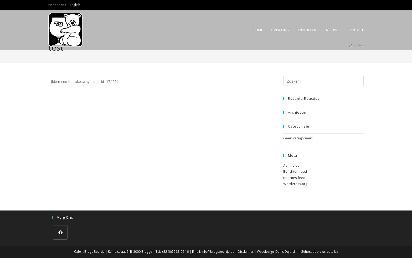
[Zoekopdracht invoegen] (323, 81)
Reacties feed (294, 177)
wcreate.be (330, 251)
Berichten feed (295, 171)
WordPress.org (295, 183)
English (75, 5)
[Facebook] (60, 232)
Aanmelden (292, 165)
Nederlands (57, 5)
